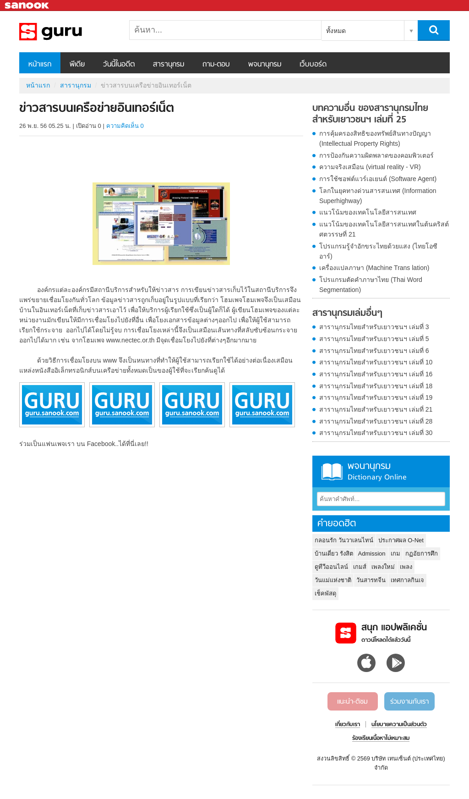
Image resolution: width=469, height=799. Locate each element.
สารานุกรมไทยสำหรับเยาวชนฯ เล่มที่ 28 (375, 421)
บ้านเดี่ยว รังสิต (334, 553)
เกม (395, 553)
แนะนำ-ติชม (352, 701)
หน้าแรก (39, 65)
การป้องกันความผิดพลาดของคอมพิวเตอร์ (376, 155)
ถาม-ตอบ (216, 65)
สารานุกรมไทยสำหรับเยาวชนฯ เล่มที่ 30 (375, 432)
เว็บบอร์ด (313, 65)
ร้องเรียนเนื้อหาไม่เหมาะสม (380, 738)
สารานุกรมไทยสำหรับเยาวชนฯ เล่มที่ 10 (375, 362)
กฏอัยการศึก (421, 553)
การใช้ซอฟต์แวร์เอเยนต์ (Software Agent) (377, 178)
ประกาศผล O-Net (401, 540)
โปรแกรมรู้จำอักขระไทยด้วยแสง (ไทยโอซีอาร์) (378, 251)
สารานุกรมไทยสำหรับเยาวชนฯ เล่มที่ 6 (374, 350)
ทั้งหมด (336, 30)
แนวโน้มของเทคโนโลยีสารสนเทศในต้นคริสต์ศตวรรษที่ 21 (384, 229)
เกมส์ (359, 566)
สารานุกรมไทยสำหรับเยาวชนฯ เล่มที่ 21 (375, 409)
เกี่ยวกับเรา (347, 724)
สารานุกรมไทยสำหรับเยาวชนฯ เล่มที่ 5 (374, 338)
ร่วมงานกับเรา (409, 701)
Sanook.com (27, 5)
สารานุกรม (168, 65)
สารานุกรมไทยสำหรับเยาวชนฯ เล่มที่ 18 (375, 386)
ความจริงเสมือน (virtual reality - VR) (370, 167)
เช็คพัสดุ (325, 593)
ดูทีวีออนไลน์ (331, 566)
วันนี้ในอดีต (119, 65)
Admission (372, 553)
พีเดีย (77, 65)
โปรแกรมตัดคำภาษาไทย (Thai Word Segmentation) (370, 284)
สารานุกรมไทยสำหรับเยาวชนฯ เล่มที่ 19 (375, 397)
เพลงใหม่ (383, 566)
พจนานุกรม (264, 65)
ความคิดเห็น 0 (125, 125)
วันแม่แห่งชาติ (333, 580)
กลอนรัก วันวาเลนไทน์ (344, 540)
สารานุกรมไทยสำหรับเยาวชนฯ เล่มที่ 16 (375, 374)
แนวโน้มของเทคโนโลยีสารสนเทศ (367, 212)
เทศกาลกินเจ (407, 580)
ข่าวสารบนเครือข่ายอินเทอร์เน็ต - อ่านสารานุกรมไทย (67, 31)
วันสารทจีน (371, 580)
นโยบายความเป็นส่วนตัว (399, 724)
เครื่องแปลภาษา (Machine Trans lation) (374, 267)
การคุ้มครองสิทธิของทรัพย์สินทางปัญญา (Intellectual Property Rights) (375, 138)
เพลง (406, 566)
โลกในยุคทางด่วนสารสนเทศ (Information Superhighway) (377, 195)
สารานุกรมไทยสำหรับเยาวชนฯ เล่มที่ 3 (374, 327)
